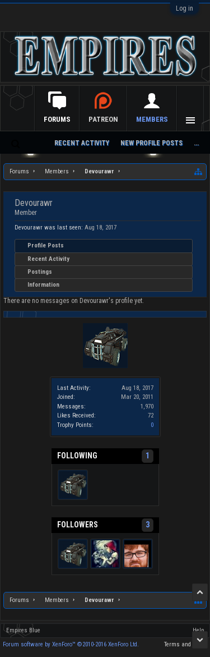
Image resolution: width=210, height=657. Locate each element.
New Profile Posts (151, 143)
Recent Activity (48, 259)
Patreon (103, 119)
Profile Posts (45, 245)
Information (43, 284)
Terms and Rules (185, 644)
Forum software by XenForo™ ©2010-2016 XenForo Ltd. (71, 644)
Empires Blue (23, 630)
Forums (57, 119)
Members (152, 119)
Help (198, 630)
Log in (184, 8)
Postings (39, 271)
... (196, 143)
